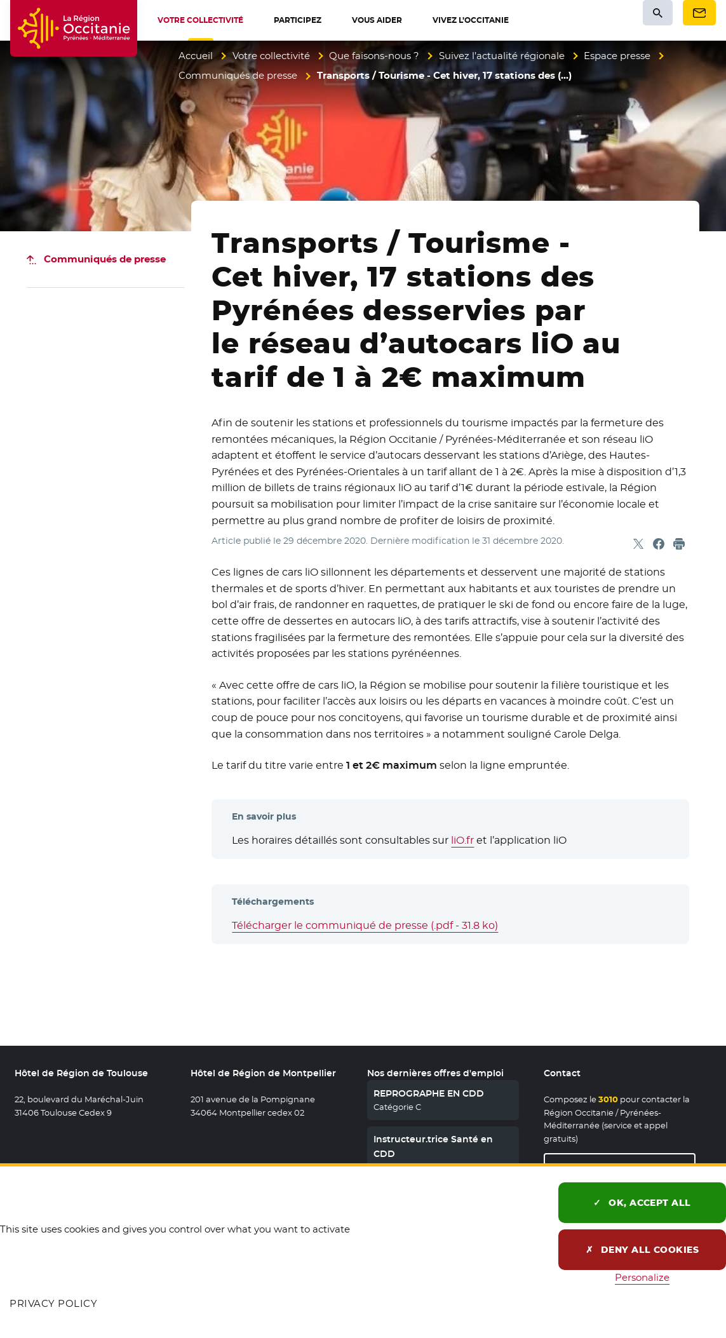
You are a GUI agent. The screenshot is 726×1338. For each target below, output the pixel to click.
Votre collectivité (271, 56)
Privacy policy (53, 1303)
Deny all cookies (642, 1249)
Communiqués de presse (237, 75)
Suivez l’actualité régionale (502, 56)
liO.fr (462, 840)
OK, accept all (642, 1202)
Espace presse (617, 56)
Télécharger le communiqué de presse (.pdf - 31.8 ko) (365, 925)
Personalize (642, 1277)
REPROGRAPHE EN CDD (428, 1093)
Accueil (195, 56)
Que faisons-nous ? (374, 56)
